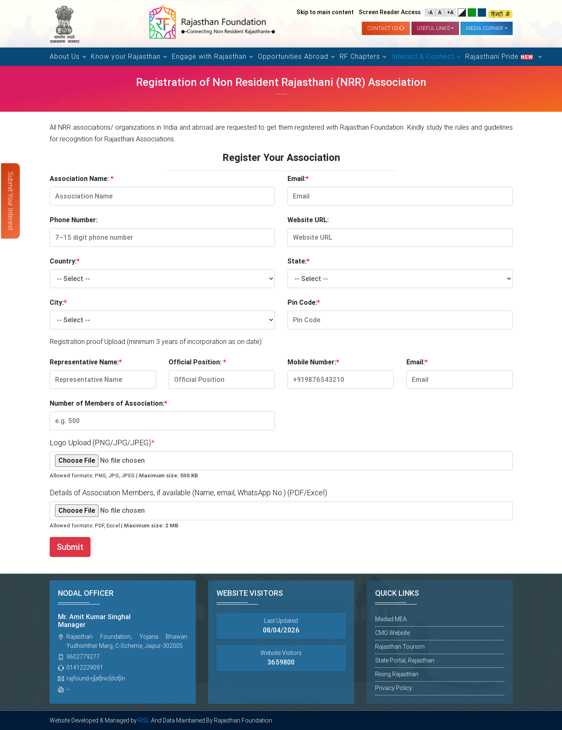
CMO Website (392, 633)
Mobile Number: (313, 362)
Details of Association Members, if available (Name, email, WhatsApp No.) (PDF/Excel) (188, 492)
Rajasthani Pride (500, 56)
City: (58, 302)
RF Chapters (360, 56)
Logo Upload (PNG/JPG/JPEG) (102, 442)
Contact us (385, 28)
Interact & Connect (422, 56)
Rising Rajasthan (396, 674)
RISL (144, 720)
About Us (65, 56)
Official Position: (197, 362)
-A (430, 12)
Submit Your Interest (11, 201)
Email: (298, 179)
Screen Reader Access (390, 12)
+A (450, 12)
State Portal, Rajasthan (404, 660)
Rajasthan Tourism (400, 646)
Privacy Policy (393, 688)
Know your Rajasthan (126, 56)
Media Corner (484, 28)
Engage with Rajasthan (209, 56)
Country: (65, 261)
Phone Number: (74, 220)
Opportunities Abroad (293, 56)
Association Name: (81, 179)
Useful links (433, 28)
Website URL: (308, 220)
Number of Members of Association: (108, 403)
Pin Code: (303, 302)
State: (298, 261)
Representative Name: (86, 362)
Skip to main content (325, 12)
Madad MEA (391, 619)
